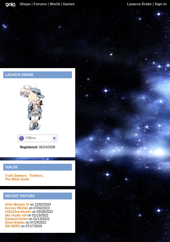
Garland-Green (16, 219)
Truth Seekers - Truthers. (24, 175)
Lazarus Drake (139, 4)
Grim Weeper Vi (17, 204)
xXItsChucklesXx (18, 212)
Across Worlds (16, 208)
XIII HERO (12, 226)
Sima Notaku (15, 222)
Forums (40, 4)
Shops (25, 4)
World (55, 4)
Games (69, 4)
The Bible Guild (17, 179)
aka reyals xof (15, 215)
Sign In (161, 4)
